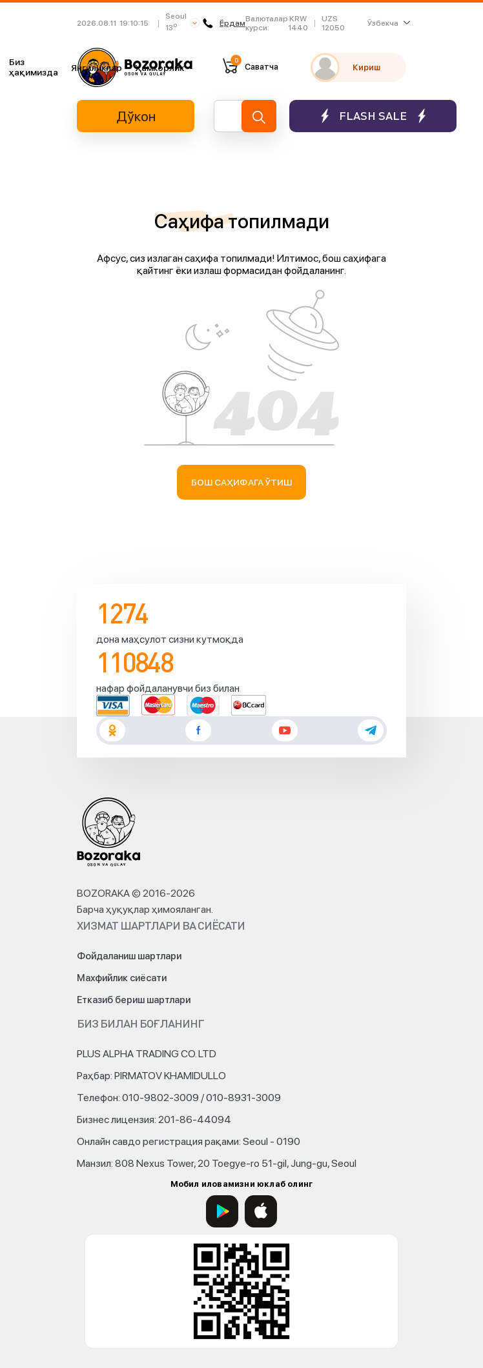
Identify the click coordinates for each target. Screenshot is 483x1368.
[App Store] (261, 1211)
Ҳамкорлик (159, 68)
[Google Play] (222, 1211)
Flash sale (372, 116)
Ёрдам (224, 23)
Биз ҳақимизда (33, 67)
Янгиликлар (96, 68)
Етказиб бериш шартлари (133, 1000)
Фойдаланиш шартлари (129, 956)
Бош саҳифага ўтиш (242, 482)
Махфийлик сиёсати (122, 978)
